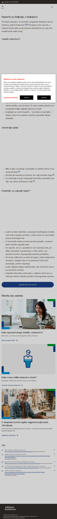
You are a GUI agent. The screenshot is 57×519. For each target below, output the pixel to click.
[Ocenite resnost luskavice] (12, 385)
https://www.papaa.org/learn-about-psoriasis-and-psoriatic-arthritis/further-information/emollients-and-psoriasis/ (25, 473)
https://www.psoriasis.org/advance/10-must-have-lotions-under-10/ (22, 463)
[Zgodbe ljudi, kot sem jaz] (28, 284)
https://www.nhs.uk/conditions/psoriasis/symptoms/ (19, 451)
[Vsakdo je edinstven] (10, 435)
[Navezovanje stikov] (10, 340)
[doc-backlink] (54, 450)
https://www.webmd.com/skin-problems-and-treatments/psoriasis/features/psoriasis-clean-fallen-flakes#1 (27, 456)
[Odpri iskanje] (52, 7)
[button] (2, 7)
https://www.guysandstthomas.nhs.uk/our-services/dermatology (22, 468)
